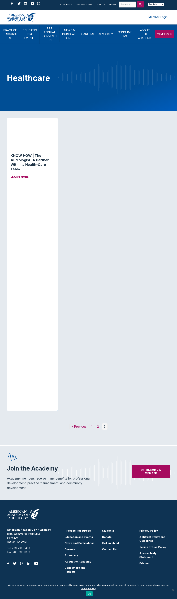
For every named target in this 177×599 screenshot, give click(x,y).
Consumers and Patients (75, 569)
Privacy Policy (148, 530)
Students (66, 4)
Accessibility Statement (148, 555)
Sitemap (144, 563)
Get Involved (84, 4)
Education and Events (79, 537)
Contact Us (109, 549)
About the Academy (78, 561)
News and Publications (79, 543)
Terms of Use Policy (152, 547)
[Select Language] (156, 4)
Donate (100, 4)
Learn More (20, 176)
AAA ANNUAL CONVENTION (49, 34)
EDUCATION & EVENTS (30, 34)
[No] (172, 590)
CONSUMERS (125, 34)
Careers (70, 549)
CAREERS (87, 34)
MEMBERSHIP (164, 34)
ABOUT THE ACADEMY (145, 34)
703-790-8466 (21, 548)
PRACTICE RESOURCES (10, 34)
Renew (112, 4)
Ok (89, 594)
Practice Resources (78, 530)
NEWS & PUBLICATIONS (69, 34)
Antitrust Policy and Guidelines (152, 539)
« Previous (79, 426)
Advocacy (71, 555)
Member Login (157, 17)
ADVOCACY (105, 34)
